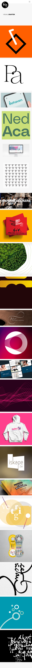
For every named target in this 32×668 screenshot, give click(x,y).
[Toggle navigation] (29, 2)
